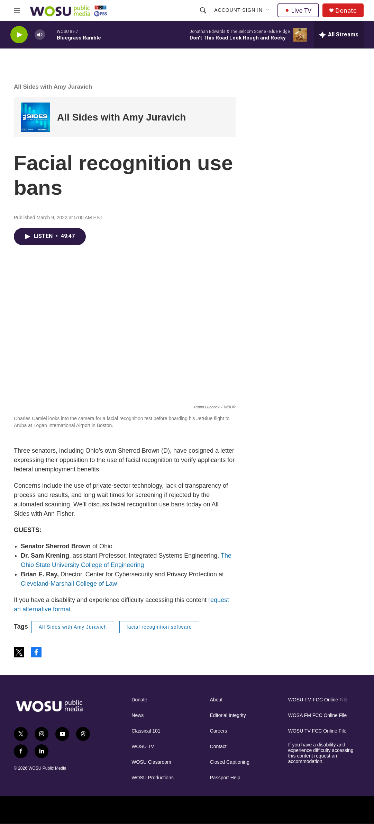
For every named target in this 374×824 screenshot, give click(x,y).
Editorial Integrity (228, 715)
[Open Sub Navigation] (268, 10)
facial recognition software (159, 627)
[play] (19, 35)
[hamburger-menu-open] (17, 10)
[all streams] (339, 34)
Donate (346, 10)
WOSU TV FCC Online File (317, 731)
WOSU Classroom (151, 762)
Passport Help (225, 777)
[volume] (40, 35)
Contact (218, 746)
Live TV (298, 10)
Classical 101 (145, 731)
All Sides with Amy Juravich (53, 86)
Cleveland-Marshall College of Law (69, 583)
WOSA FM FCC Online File (317, 715)
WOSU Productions (152, 777)
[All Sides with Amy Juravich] (35, 117)
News (137, 715)
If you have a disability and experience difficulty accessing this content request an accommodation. (321, 753)
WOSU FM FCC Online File (317, 699)
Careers (218, 731)
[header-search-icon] (203, 10)
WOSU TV (142, 746)
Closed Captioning (229, 762)
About (216, 699)
